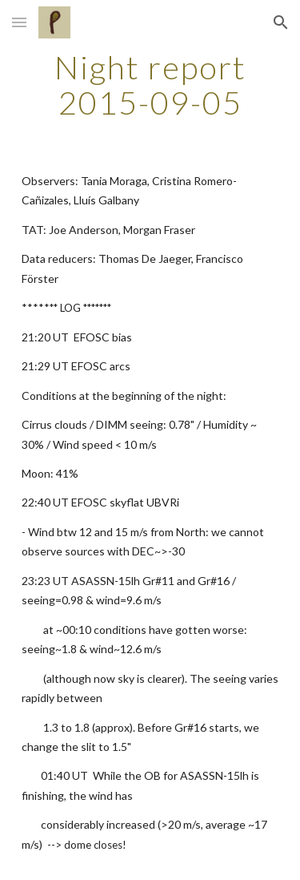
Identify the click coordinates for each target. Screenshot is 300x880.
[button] (19, 22)
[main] (150, 85)
